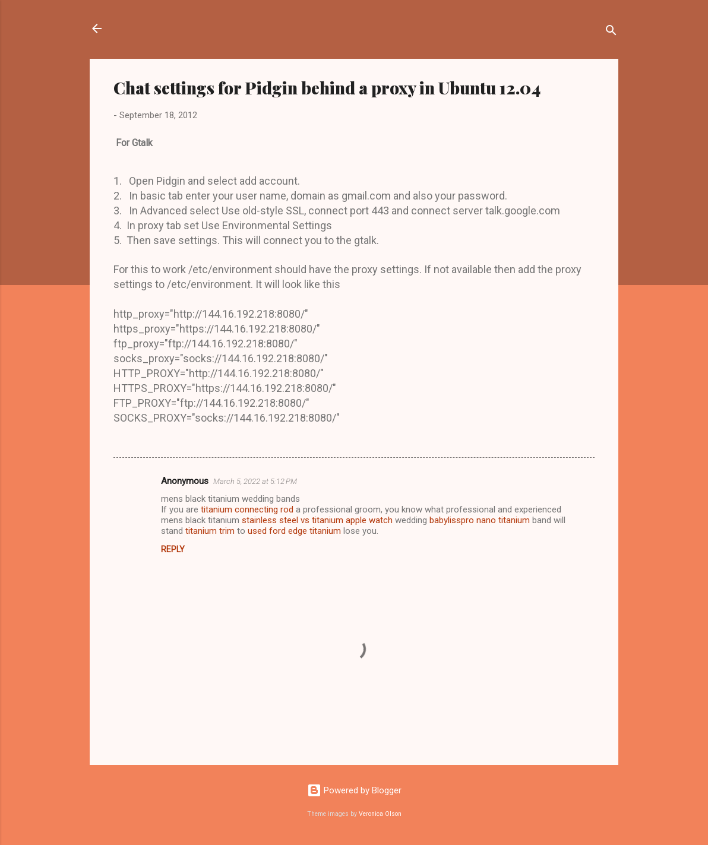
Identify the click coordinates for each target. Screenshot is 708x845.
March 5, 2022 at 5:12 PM (255, 481)
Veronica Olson (380, 814)
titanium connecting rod (247, 509)
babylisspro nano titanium (479, 520)
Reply (173, 549)
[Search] (611, 32)
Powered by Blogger (354, 790)
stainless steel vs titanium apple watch (317, 520)
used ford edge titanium (294, 531)
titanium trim (210, 531)
